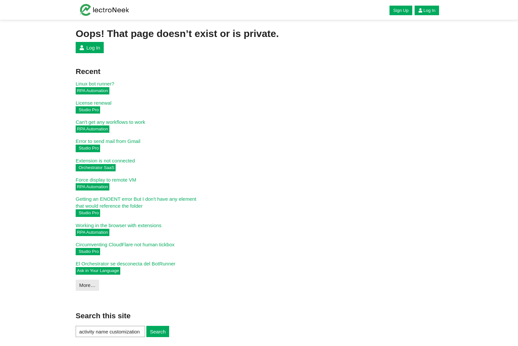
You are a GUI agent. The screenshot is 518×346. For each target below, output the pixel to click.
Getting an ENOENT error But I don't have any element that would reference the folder (136, 202)
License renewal (93, 103)
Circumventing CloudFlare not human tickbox (125, 244)
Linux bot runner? (95, 83)
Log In (426, 10)
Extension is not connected (105, 160)
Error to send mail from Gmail (108, 141)
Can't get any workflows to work (110, 122)
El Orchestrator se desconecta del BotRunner (125, 263)
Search (158, 331)
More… (87, 285)
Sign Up (400, 10)
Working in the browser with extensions (119, 225)
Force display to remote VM (106, 180)
